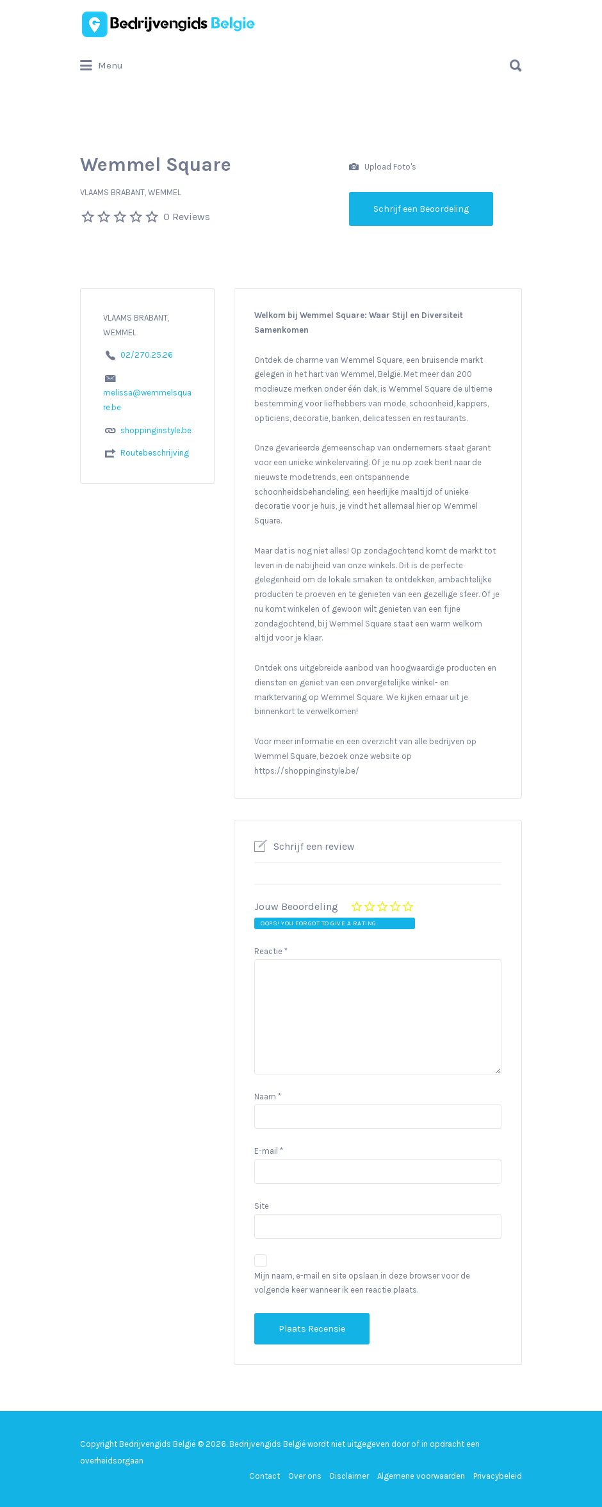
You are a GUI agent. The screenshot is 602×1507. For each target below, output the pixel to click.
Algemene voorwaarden (421, 1476)
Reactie (271, 951)
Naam (267, 1096)
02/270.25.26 (146, 355)
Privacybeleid (497, 1476)
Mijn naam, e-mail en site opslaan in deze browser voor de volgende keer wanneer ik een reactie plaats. (362, 1283)
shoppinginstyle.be (155, 430)
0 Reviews (186, 217)
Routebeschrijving (154, 453)
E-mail (268, 1151)
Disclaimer (349, 1476)
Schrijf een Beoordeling (421, 208)
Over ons (304, 1476)
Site (261, 1206)
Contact (264, 1476)
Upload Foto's (382, 167)
